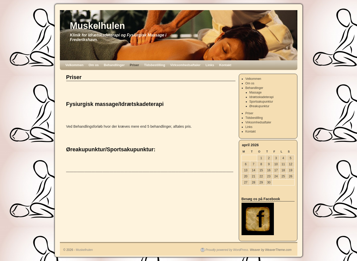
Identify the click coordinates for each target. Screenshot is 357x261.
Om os (94, 65)
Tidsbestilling (154, 65)
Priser (134, 65)
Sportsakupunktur (261, 101)
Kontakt (225, 65)
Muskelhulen (97, 26)
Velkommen (74, 65)
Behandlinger (114, 65)
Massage (255, 92)
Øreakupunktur (259, 106)
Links (210, 65)
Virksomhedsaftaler (185, 65)
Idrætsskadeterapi (261, 97)
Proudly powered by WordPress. (227, 250)
